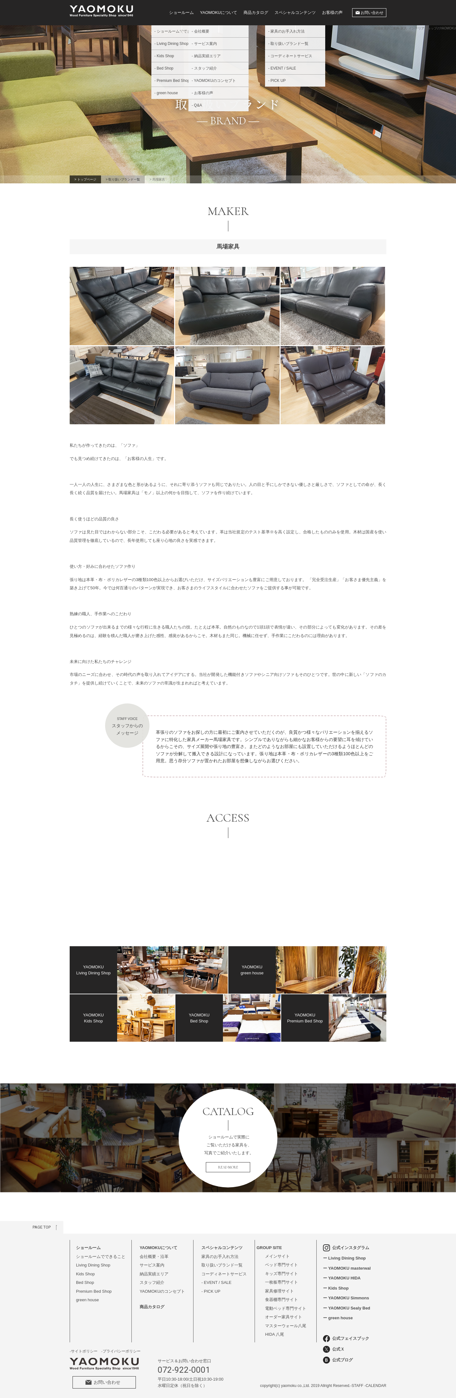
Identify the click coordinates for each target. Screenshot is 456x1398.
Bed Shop (85, 1282)
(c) (278, 1385)
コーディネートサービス (224, 1274)
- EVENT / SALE (216, 1282)
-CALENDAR (375, 1385)
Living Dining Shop (93, 1265)
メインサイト (277, 1256)
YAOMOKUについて (219, 12)
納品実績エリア (154, 1274)
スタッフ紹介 (152, 1282)
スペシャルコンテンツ (295, 12)
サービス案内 (152, 1265)
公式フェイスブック (346, 1338)
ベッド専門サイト (281, 1264)
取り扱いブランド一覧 (222, 1265)
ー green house (338, 1317)
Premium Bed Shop (94, 1291)
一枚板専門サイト (281, 1282)
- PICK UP (210, 1291)
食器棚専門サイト (281, 1299)
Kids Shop (85, 1274)
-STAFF (356, 1385)
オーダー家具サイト (283, 1317)
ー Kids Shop (336, 1288)
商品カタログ (256, 12)
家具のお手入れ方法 (219, 1256)
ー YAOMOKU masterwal (347, 1268)
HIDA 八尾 (274, 1334)
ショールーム (181, 12)
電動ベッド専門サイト (285, 1308)
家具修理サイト (279, 1291)
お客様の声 (332, 12)
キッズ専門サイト (281, 1273)
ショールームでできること (100, 1256)
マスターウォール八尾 (285, 1325)
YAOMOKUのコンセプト (162, 1291)
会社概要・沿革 (154, 1256)
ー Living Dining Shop (344, 1258)
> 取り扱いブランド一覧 (123, 179)
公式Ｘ (334, 1349)
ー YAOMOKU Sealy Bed (346, 1308)
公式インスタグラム (346, 1247)
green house (87, 1299)
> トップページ (85, 179)
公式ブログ (338, 1360)
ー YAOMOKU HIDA (342, 1278)
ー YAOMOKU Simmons (346, 1298)
